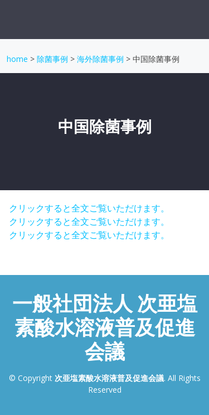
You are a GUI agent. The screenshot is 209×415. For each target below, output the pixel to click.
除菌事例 (52, 59)
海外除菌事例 (100, 59)
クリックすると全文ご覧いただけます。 (88, 208)
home (17, 59)
